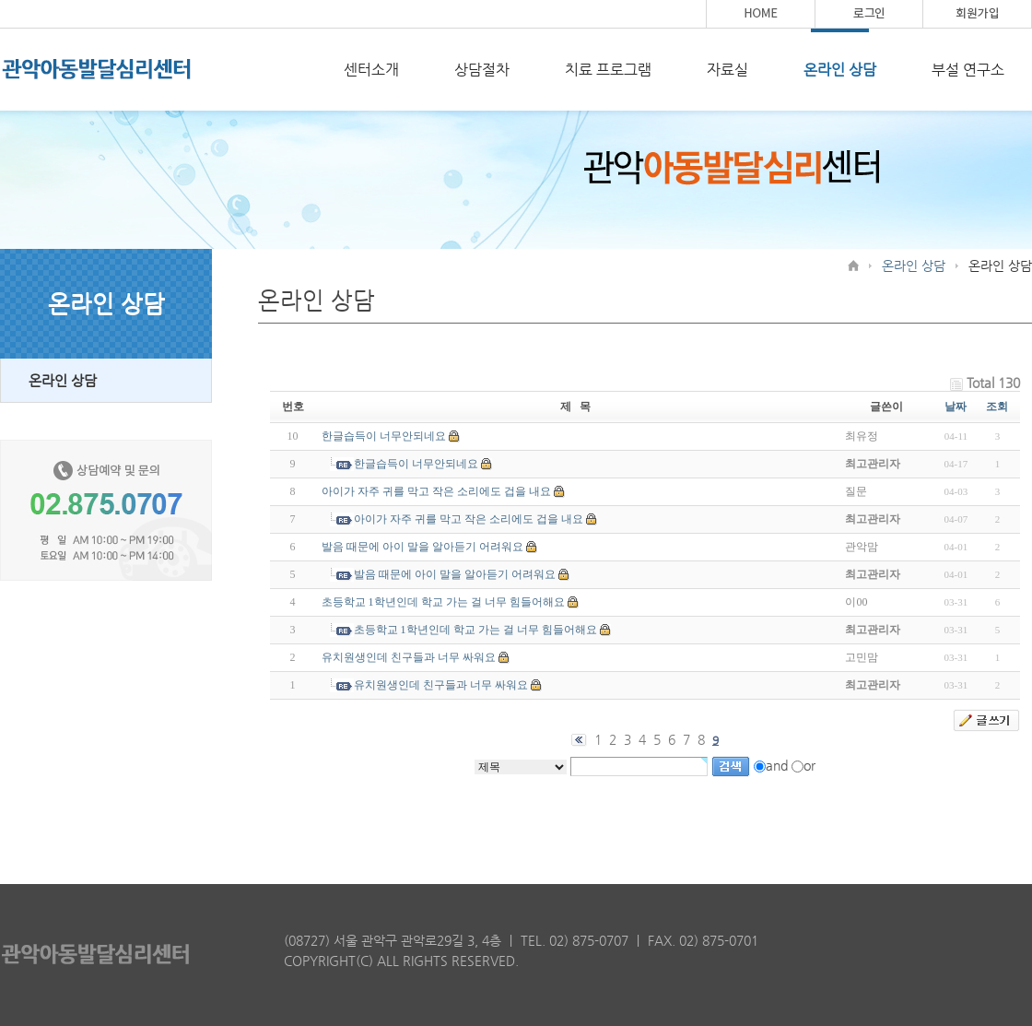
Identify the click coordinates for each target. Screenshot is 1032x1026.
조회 (997, 406)
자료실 (727, 69)
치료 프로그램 (608, 69)
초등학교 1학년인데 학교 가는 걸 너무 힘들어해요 (443, 602)
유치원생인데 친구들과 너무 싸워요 (409, 657)
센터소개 (371, 69)
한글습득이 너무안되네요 (384, 436)
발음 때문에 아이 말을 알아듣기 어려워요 (422, 546)
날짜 (955, 406)
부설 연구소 (968, 69)
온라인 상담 (839, 69)
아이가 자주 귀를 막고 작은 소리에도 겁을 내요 (436, 491)
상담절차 (482, 69)
